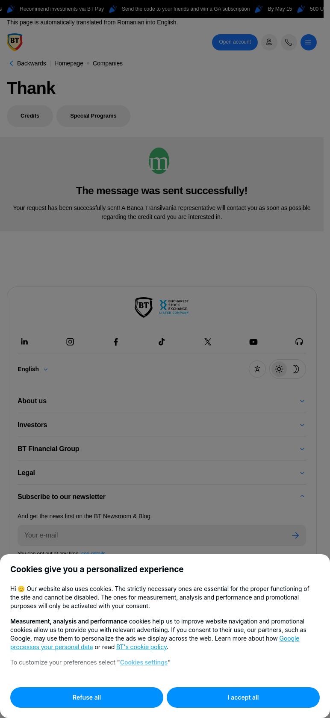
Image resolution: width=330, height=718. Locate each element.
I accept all (243, 697)
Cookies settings (144, 662)
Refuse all (87, 697)
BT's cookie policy (141, 646)
